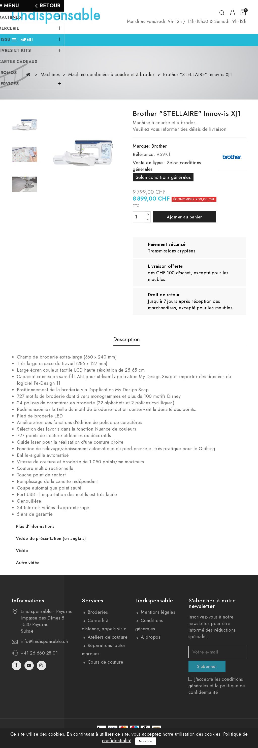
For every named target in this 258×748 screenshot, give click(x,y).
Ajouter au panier (184, 217)
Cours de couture (104, 662)
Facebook (17, 665)
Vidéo (22, 550)
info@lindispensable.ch (44, 641)
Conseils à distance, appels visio (104, 624)
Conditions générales (149, 624)
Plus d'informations (35, 526)
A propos (150, 637)
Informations (28, 600)
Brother (159, 146)
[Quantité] (139, 216)
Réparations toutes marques (104, 649)
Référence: (144, 154)
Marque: (141, 146)
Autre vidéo (28, 563)
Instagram (42, 665)
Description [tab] (126, 339)
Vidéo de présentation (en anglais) (51, 538)
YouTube (29, 665)
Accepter (146, 741)
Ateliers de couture (106, 637)
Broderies (97, 612)
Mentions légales (157, 612)
